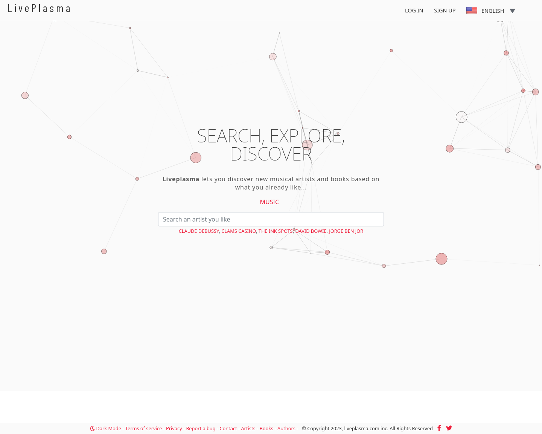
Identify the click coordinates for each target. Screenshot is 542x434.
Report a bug (200, 428)
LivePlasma (40, 7)
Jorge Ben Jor (346, 231)
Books (266, 428)
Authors (286, 428)
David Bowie (310, 231)
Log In (414, 10)
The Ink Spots (276, 231)
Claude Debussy (199, 231)
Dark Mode (105, 428)
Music (269, 202)
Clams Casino (238, 231)
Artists (248, 428)
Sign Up (444, 10)
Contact (228, 428)
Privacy (174, 428)
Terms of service (143, 428)
